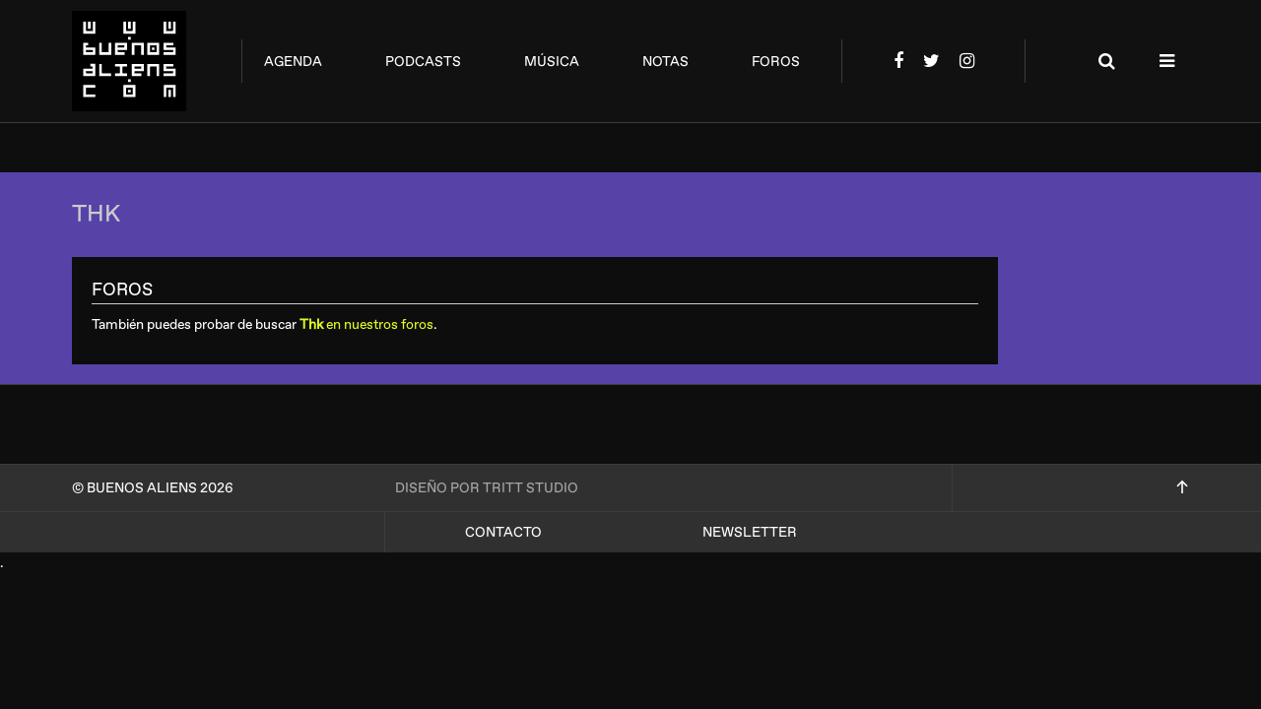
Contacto (503, 532)
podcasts (423, 61)
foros (776, 61)
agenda (293, 61)
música (551, 61)
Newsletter (749, 532)
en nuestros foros (366, 324)
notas (665, 61)
